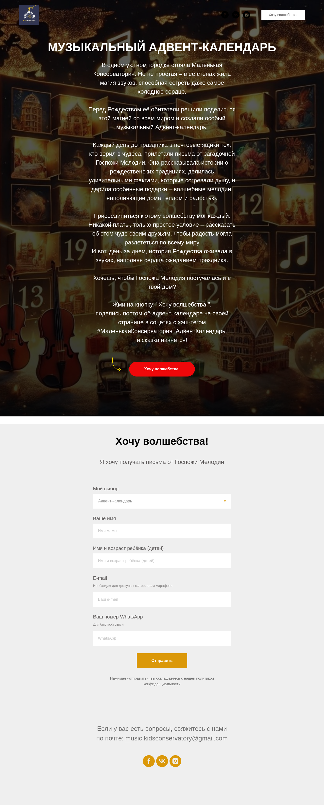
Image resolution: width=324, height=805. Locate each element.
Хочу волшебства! (283, 15)
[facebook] (225, 14)
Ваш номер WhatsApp (118, 616)
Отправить (162, 660)
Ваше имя (104, 518)
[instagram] (246, 14)
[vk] (235, 14)
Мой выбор (106, 488)
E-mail (100, 578)
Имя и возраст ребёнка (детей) (128, 548)
